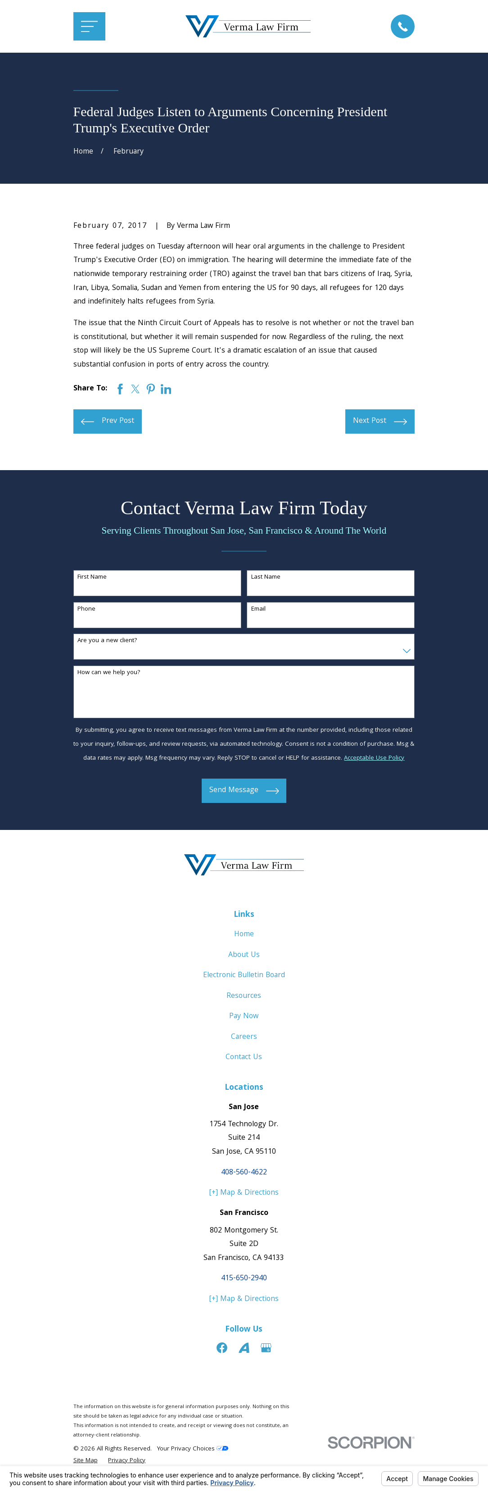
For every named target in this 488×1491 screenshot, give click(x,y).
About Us (244, 955)
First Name (92, 577)
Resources (243, 996)
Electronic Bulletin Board (244, 976)
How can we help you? (108, 673)
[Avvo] (244, 1347)
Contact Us (244, 1057)
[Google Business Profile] (266, 1347)
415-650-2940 (244, 1279)
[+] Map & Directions (244, 1193)
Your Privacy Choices (192, 1449)
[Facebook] (222, 1347)
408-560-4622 (244, 1173)
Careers (244, 1037)
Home (244, 935)
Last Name (265, 577)
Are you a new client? (107, 641)
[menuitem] (85, 1461)
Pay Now (243, 1017)
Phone (86, 609)
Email (258, 609)
